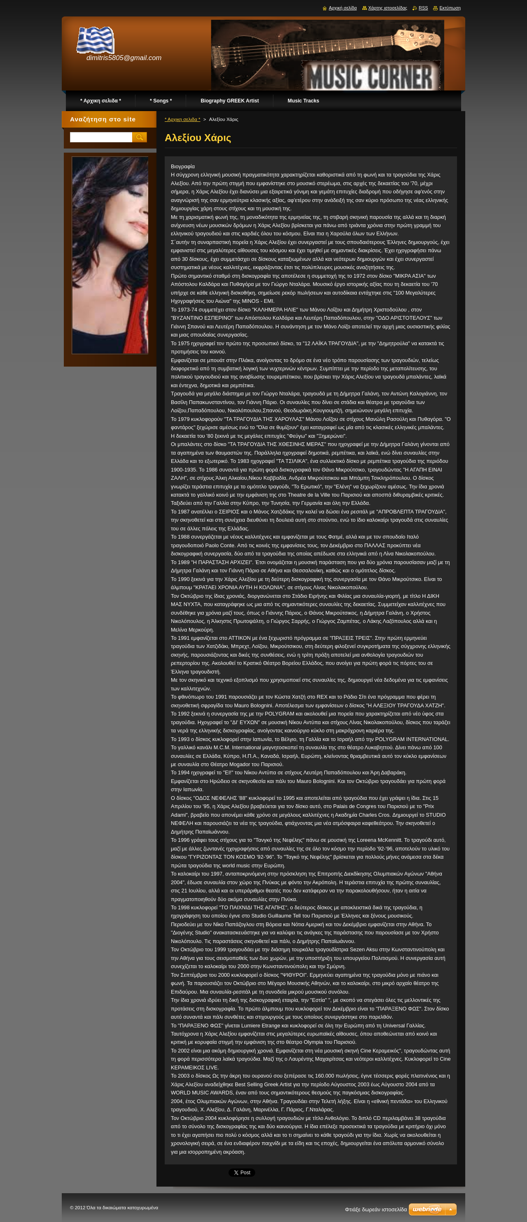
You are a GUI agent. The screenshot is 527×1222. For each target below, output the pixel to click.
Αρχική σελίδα (343, 7)
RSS (423, 7)
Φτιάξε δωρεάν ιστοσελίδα (376, 1209)
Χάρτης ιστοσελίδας (388, 7)
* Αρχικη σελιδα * (183, 119)
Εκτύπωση (450, 7)
